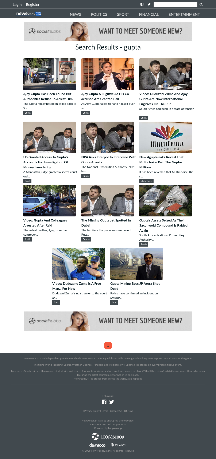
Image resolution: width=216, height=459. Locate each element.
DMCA (128, 410)
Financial (149, 14)
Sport (123, 14)
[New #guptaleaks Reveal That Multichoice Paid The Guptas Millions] (165, 152)
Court (27, 181)
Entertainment (184, 14)
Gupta (28, 112)
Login (17, 4)
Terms (104, 410)
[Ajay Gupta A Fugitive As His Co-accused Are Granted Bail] (107, 89)
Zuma (56, 302)
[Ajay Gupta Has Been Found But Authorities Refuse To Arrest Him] (49, 89)
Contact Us (116, 410)
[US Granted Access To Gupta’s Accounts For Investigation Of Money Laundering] (49, 152)
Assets (144, 244)
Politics (99, 14)
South (27, 239)
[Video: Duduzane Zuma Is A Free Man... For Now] (78, 278)
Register (32, 4)
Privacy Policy (91, 410)
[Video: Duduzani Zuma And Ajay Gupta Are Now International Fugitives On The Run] (165, 89)
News (75, 14)
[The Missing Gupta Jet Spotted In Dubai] (107, 215)
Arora (114, 302)
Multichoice (146, 181)
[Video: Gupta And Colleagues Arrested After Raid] (49, 215)
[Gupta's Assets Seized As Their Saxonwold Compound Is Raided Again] (165, 215)
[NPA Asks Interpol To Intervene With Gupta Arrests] (107, 152)
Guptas (86, 239)
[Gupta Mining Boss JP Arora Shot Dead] (136, 278)
